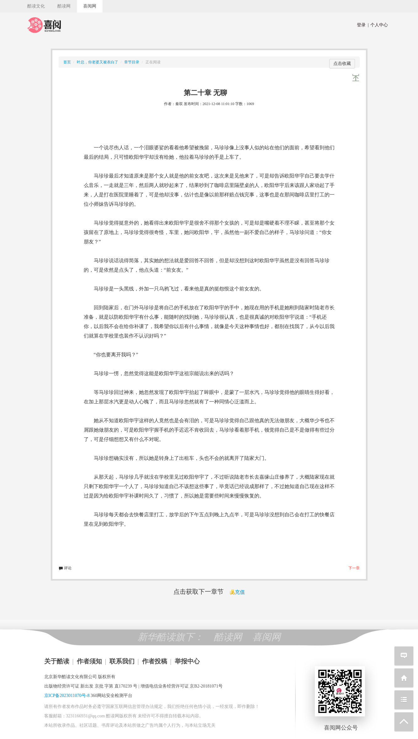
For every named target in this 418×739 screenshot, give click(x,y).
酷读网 (64, 6)
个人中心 (378, 25)
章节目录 (131, 62)
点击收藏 (342, 63)
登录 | (363, 25)
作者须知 (89, 661)
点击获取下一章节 (198, 591)
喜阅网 (89, 6)
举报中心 (187, 661)
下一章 (354, 568)
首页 (67, 62)
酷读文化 (36, 6)
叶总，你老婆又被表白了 (97, 62)
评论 (65, 568)
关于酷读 (56, 661)
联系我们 (122, 661)
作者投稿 (154, 661)
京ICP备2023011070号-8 (67, 695)
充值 (237, 592)
